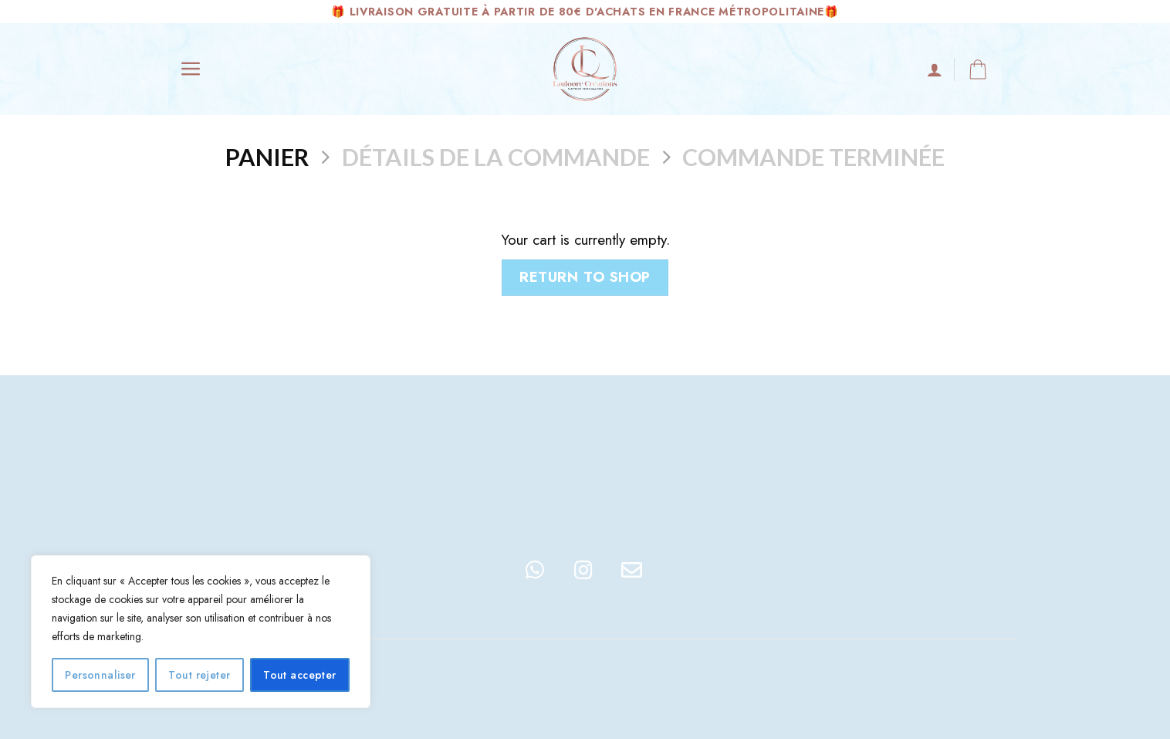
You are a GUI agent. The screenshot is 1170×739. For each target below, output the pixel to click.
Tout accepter (299, 675)
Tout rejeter (199, 675)
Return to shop (585, 276)
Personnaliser (100, 675)
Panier (267, 157)
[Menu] (191, 69)
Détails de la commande (496, 157)
